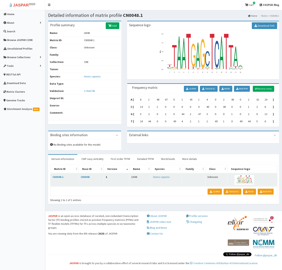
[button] (49, 5)
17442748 (89, 91)
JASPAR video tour (159, 222)
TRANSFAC (208, 88)
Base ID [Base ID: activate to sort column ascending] (87, 169)
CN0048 (85, 177)
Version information (62, 159)
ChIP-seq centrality (92, 159)
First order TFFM (120, 159)
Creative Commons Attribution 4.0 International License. (224, 263)
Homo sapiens (92, 76)
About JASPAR (157, 216)
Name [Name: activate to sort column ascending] (136, 169)
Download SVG (264, 25)
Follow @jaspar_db (266, 255)
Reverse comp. (263, 88)
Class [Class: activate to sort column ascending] (212, 169)
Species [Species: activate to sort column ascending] (160, 169)
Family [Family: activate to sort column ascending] (190, 169)
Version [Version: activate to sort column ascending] (112, 169)
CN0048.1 (57, 177)
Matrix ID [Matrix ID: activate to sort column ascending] (60, 169)
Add (112, 25)
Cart (250, 4)
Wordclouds (168, 159)
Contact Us (155, 233)
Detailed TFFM (145, 159)
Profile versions (197, 216)
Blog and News (157, 227)
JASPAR (191, 88)
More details (189, 159)
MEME (225, 88)
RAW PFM (242, 88)
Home (252, 15)
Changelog (194, 222)
